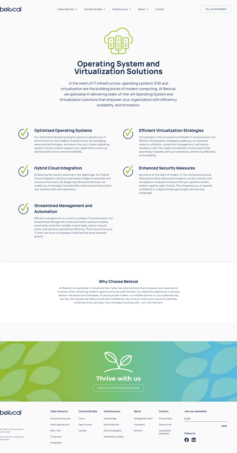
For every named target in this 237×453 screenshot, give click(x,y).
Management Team (143, 418)
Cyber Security (67, 9)
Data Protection (111, 424)
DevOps (82, 430)
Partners (138, 430)
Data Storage (110, 418)
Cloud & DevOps (94, 9)
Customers (139, 424)
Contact (159, 9)
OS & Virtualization (113, 430)
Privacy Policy (165, 418)
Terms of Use (165, 424)
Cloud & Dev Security (60, 418)
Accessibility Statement (165, 432)
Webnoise (4, 439)
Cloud (81, 418)
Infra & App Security (59, 424)
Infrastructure (121, 9)
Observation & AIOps (113, 436)
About (143, 9)
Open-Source (85, 424)
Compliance (56, 442)
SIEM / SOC (55, 430)
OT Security (56, 436)
